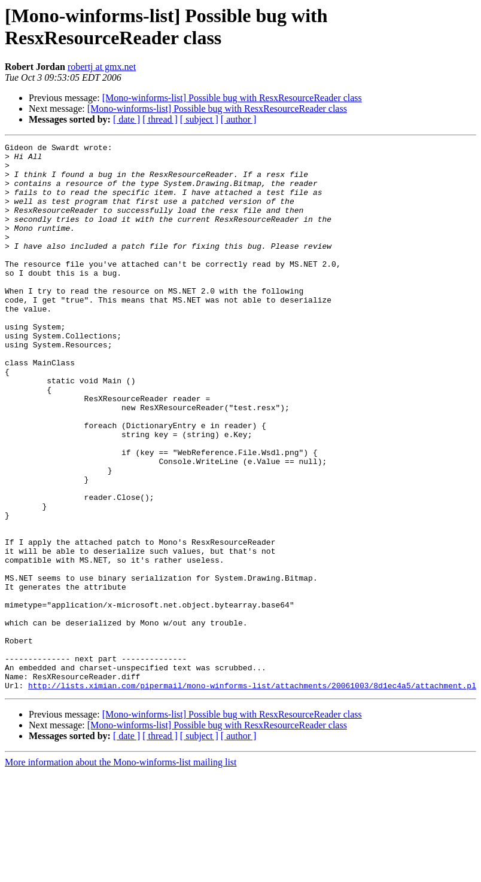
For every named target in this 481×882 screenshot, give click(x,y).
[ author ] (239, 119)
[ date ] (126, 119)
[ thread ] (160, 119)
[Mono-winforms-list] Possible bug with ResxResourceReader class (232, 98)
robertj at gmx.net (102, 67)
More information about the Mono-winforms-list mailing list (121, 871)
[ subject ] (199, 119)
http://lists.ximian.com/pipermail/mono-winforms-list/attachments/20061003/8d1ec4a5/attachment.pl (252, 794)
